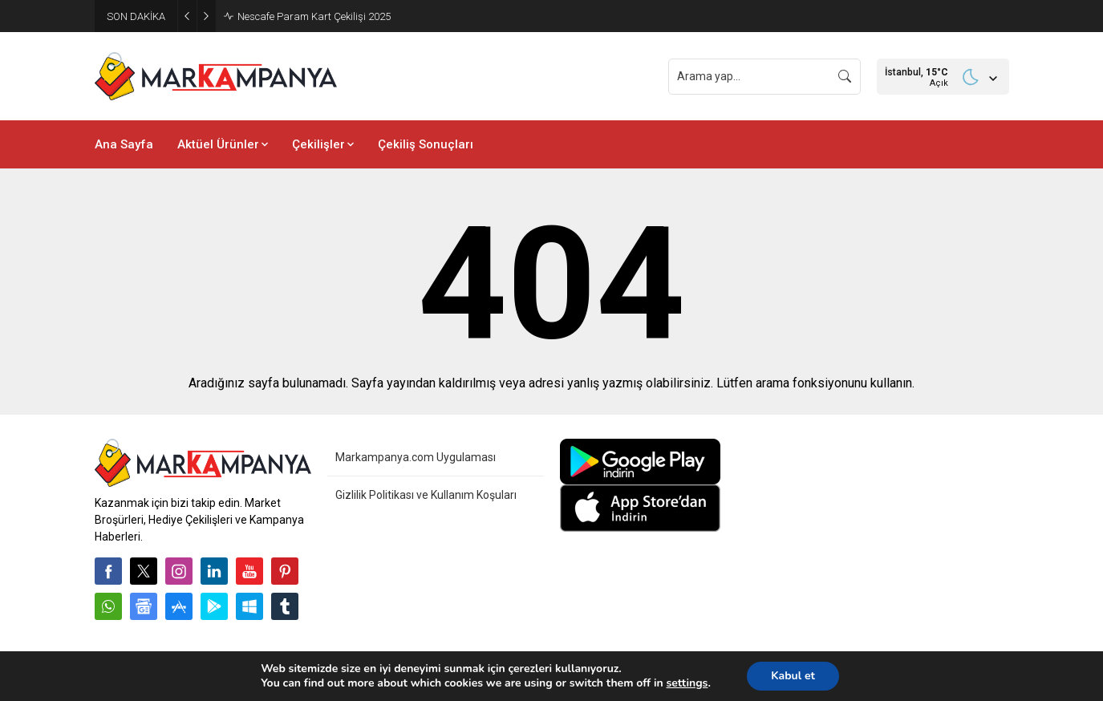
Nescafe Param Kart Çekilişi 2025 (314, 16)
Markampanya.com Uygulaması (415, 457)
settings (687, 683)
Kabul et (793, 675)
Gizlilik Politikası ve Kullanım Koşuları (426, 494)
